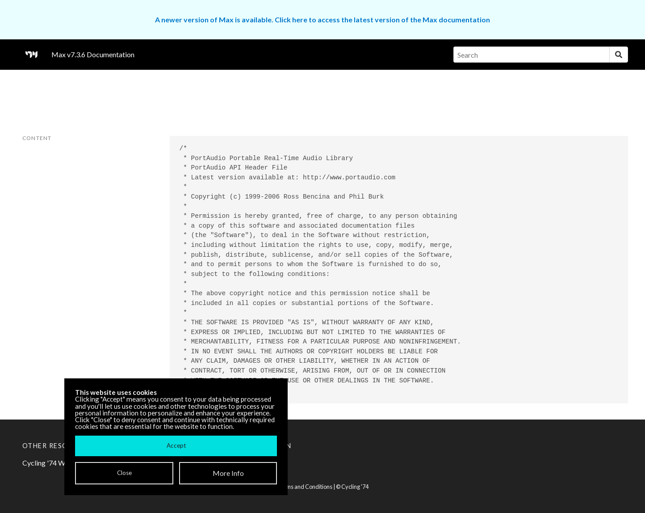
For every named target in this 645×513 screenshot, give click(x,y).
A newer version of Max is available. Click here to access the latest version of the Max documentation (322, 19)
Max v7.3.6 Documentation (92, 54)
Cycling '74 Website (53, 462)
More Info (228, 473)
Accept (176, 445)
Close (124, 472)
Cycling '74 (355, 486)
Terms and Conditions (304, 486)
